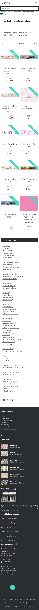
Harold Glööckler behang (10, 262)
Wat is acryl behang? (8, 527)
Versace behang (7, 307)
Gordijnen (5, 358)
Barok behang (7, 253)
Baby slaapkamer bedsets (11, 365)
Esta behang (6, 335)
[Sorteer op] (20, 43)
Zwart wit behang (8, 265)
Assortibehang (7, 246)
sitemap (29, 603)
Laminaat (5, 360)
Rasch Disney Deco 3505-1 (9, 215)
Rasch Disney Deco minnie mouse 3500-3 (9, 71)
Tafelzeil (5, 389)
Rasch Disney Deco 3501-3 (9, 180)
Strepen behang (7, 297)
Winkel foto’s (5, 418)
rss (34, 603)
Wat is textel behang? (9, 536)
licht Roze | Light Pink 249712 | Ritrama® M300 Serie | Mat (29, 218)
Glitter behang (7, 321)
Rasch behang (7, 344)
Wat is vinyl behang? (8, 523)
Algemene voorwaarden (8, 429)
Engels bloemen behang (10, 274)
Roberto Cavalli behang (10, 314)
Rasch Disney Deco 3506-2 (29, 145)
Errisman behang (8, 337)
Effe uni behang (7, 300)
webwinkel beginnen (11, 606)
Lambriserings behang (9, 288)
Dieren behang (7, 269)
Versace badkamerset (9, 309)
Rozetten (5, 377)
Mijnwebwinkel (29, 606)
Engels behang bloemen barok (12, 276)
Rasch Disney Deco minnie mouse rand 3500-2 (9, 109)
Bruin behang (6, 330)
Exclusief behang (8, 349)
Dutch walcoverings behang (11, 339)
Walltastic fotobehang (9, 323)
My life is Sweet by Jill (9, 382)
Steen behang (7, 251)
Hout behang (6, 248)
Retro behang (7, 295)
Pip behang (6, 293)
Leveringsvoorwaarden (8, 420)
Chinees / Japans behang (10, 267)
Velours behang (7, 304)
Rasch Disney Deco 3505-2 (29, 180)
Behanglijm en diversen (10, 386)
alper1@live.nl (7, 566)
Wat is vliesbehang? (8, 540)
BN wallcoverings (8, 391)
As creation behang (8, 326)
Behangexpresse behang (10, 328)
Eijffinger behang (8, 332)
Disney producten (8, 384)
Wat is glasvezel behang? (10, 532)
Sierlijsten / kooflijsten (9, 375)
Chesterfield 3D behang (10, 279)
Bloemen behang (8, 255)
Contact (3, 422)
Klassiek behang (7, 258)
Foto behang (6, 283)
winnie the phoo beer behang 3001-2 (29, 109)
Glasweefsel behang (9, 286)
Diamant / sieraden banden (11, 372)
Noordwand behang (9, 342)
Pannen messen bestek (10, 370)
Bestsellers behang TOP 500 (12, 351)
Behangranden (7, 379)
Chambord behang (8, 311)
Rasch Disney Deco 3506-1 (9, 145)
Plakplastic (6, 356)
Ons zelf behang (7, 318)
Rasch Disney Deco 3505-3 (29, 69)
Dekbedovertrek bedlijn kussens (13, 368)
